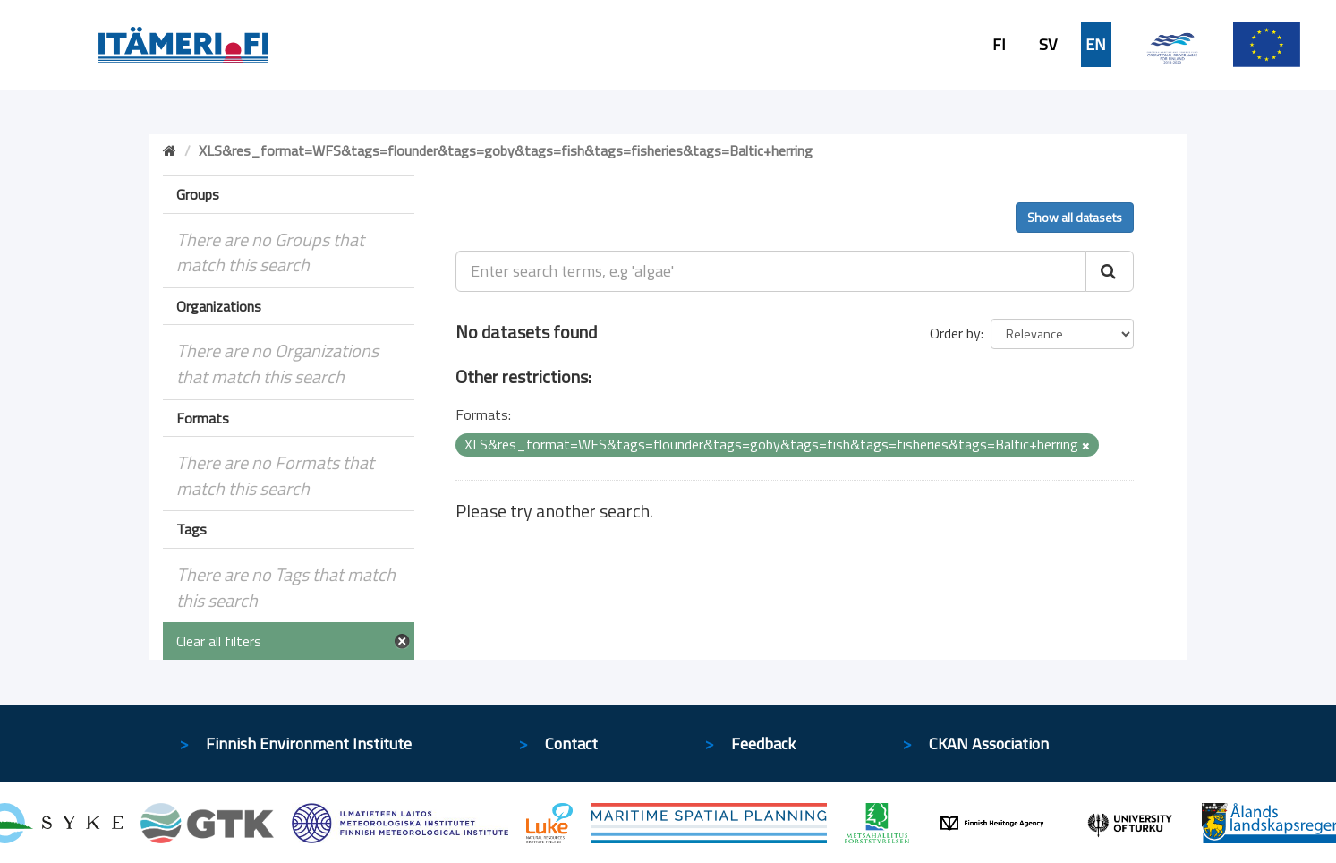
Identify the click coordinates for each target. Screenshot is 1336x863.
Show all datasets (1074, 217)
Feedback (763, 743)
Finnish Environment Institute (309, 743)
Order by (955, 333)
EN (1095, 44)
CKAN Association (989, 743)
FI (999, 44)
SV (1048, 44)
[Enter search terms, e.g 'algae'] (770, 271)
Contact (571, 743)
